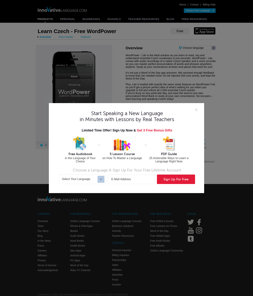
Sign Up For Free (176, 179)
